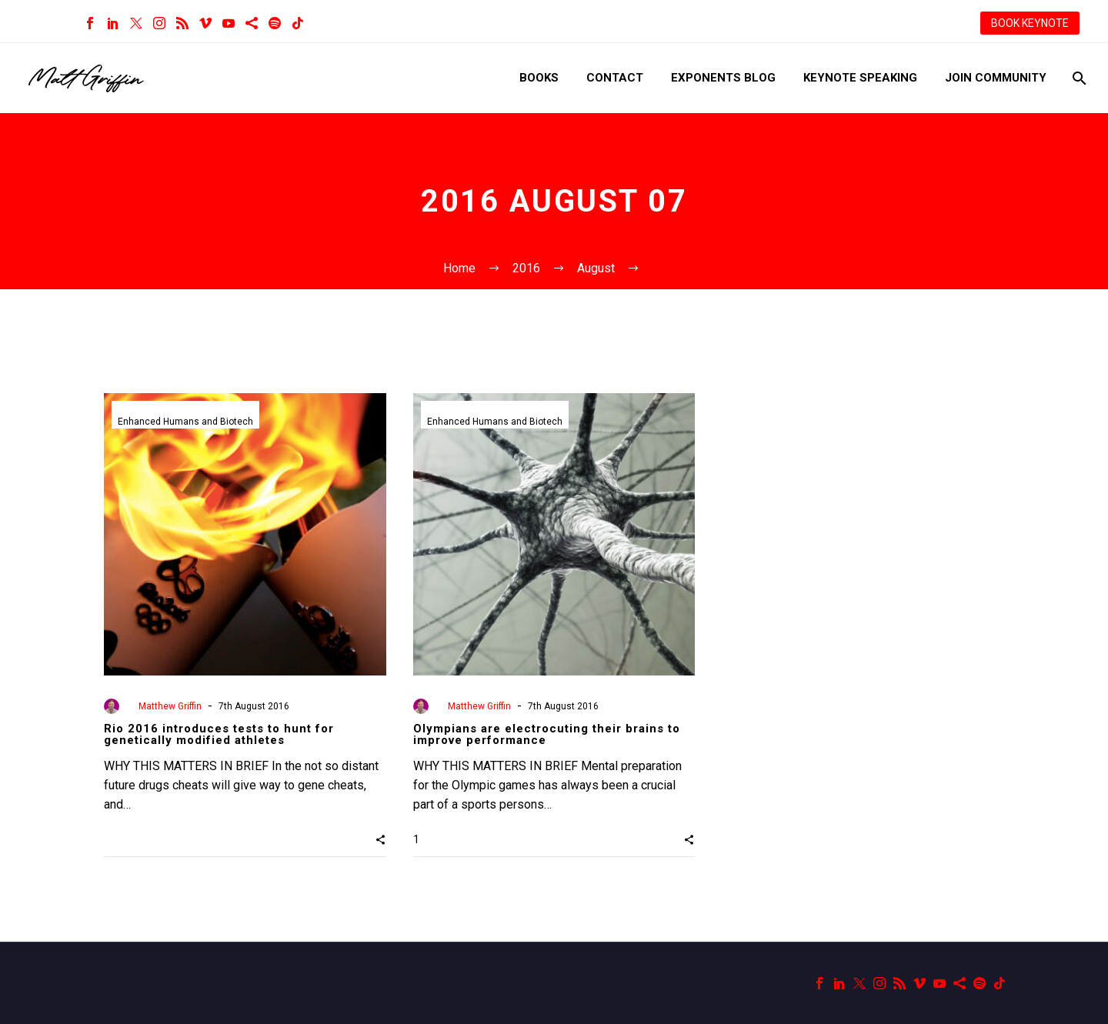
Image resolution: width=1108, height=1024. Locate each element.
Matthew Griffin (170, 706)
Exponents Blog (723, 78)
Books (539, 78)
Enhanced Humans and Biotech (185, 421)
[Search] (1078, 78)
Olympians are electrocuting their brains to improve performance (546, 734)
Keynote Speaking (860, 78)
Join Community (995, 78)
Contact (614, 78)
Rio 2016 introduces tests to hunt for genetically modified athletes (219, 734)
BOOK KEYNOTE (1030, 23)
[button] (380, 839)
